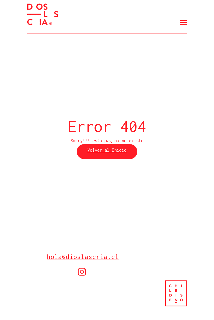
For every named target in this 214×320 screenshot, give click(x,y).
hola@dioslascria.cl (83, 256)
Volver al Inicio (107, 150)
